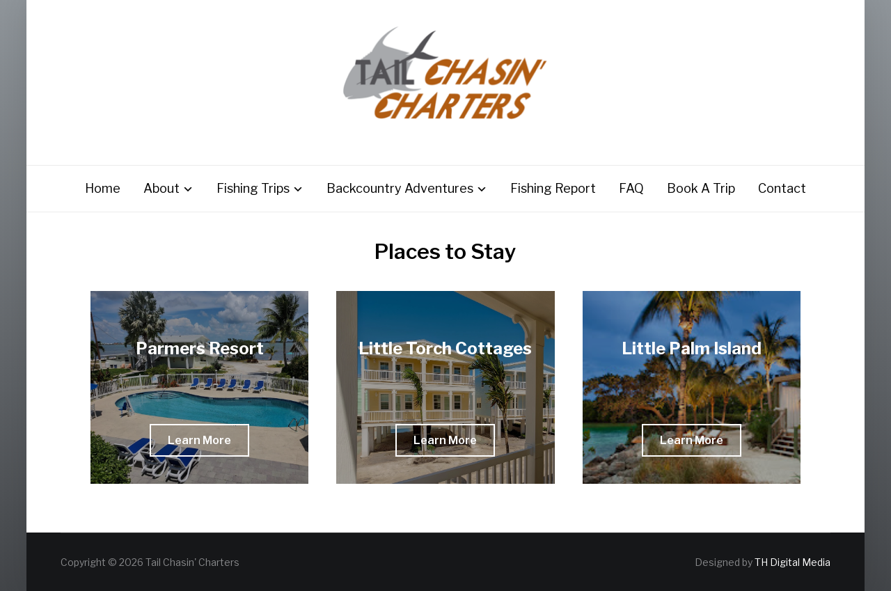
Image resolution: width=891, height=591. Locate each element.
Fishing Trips (253, 188)
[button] (199, 440)
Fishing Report (553, 188)
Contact (782, 188)
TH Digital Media (792, 562)
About (161, 188)
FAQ (631, 188)
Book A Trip (701, 188)
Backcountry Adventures (399, 188)
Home (102, 188)
